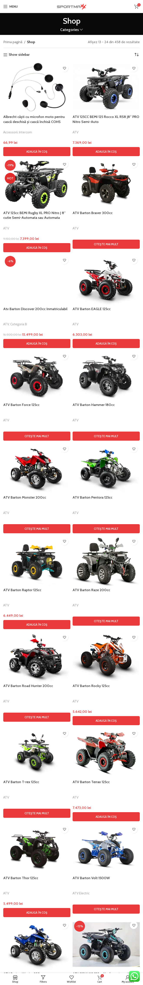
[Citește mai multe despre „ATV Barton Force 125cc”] (36, 711)
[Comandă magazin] (136, 54)
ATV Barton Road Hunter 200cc (28, 961)
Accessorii (10, 132)
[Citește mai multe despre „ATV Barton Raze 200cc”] (106, 896)
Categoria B (18, 599)
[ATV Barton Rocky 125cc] (106, 931)
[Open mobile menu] (10, 6)
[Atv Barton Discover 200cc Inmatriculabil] (36, 417)
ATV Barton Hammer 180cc (94, 680)
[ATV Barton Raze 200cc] (106, 835)
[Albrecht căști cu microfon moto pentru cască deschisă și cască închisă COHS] (36, 87)
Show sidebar (19, 55)
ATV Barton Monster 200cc (24, 772)
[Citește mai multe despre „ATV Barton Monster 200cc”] (36, 803)
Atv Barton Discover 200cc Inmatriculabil (35, 584)
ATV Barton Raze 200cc (91, 865)
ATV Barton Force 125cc (21, 680)
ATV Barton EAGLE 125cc (92, 309)
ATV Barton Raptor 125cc (22, 865)
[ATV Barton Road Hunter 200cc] (36, 931)
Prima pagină (12, 42)
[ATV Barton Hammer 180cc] (106, 650)
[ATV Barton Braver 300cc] (106, 183)
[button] (36, 151)
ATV (75, 132)
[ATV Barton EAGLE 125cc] (106, 279)
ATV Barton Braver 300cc (93, 213)
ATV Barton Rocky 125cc (91, 961)
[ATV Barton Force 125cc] (36, 650)
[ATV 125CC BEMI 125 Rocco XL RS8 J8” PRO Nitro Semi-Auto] (106, 87)
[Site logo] (71, 6)
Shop (31, 42)
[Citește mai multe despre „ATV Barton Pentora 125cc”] (106, 803)
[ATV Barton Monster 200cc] (36, 743)
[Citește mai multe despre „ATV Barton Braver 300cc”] (106, 244)
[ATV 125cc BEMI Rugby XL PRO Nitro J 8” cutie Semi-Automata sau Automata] (36, 183)
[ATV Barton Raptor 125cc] (36, 835)
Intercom (25, 132)
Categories (69, 30)
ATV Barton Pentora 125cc (92, 772)
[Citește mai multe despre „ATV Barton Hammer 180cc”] (106, 711)
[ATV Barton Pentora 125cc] (106, 743)
